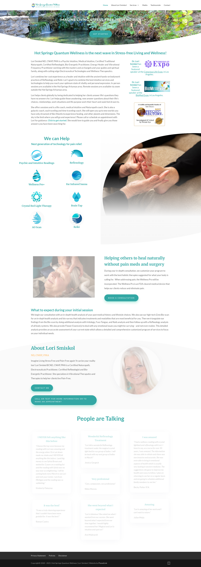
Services (133, 5)
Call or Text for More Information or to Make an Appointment (61, 400)
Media (144, 5)
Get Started (100, 34)
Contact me (42, 388)
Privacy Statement (38, 555)
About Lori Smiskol (119, 5)
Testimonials (156, 5)
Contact (167, 5)
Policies (52, 555)
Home (105, 5)
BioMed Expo (142, 95)
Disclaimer (62, 555)
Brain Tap (76, 205)
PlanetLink (102, 563)
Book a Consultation (121, 298)
